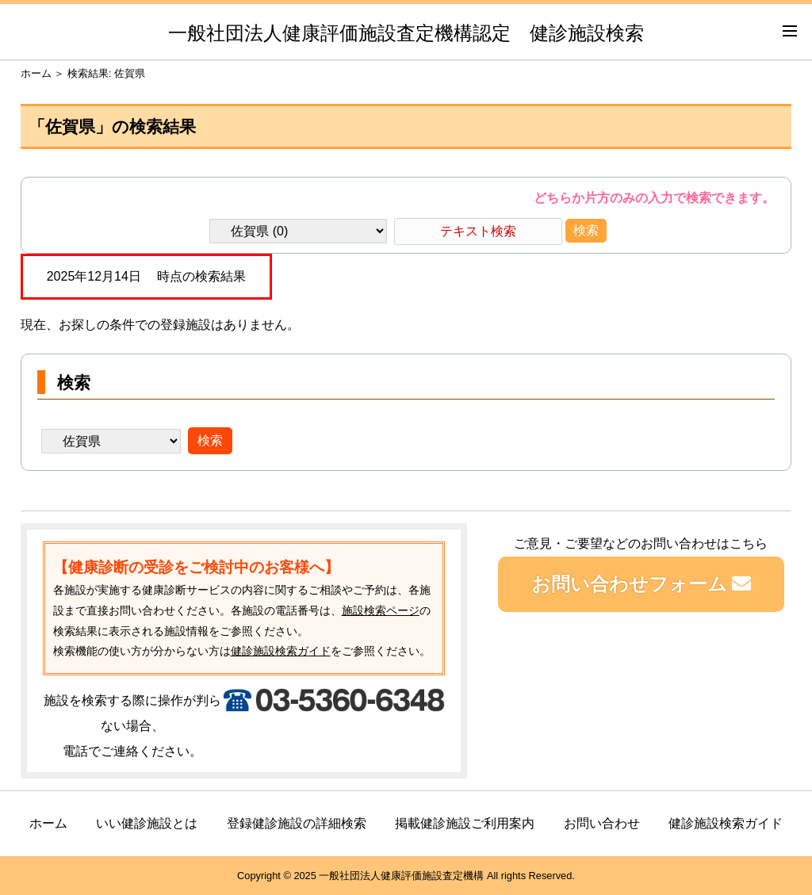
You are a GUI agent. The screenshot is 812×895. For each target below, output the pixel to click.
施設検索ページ (380, 610)
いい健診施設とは (146, 823)
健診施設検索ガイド (281, 650)
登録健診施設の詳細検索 (296, 823)
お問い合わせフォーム (641, 584)
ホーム (36, 73)
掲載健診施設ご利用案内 (464, 823)
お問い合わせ (602, 823)
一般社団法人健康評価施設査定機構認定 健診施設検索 (406, 33)
